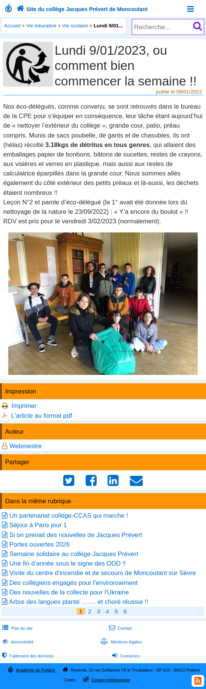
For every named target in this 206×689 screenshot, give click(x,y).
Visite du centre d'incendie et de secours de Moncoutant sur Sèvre (102, 573)
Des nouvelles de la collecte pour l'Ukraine (69, 592)
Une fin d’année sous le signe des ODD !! (67, 563)
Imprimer (23, 405)
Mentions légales (120, 642)
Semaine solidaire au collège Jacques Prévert (73, 554)
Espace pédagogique (111, 680)
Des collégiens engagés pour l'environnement (73, 582)
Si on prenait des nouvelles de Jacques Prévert (75, 535)
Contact (120, 628)
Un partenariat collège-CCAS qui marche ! (68, 515)
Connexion (125, 656)
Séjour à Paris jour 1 (38, 525)
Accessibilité (17, 642)
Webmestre (25, 446)
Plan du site (17, 628)
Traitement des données (27, 656)
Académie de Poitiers (35, 670)
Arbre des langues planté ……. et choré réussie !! (78, 601)
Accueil (12, 25)
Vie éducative (41, 25)
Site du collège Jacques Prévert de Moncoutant (81, 9)
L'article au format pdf (41, 415)
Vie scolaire (75, 25)
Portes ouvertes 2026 (39, 544)
